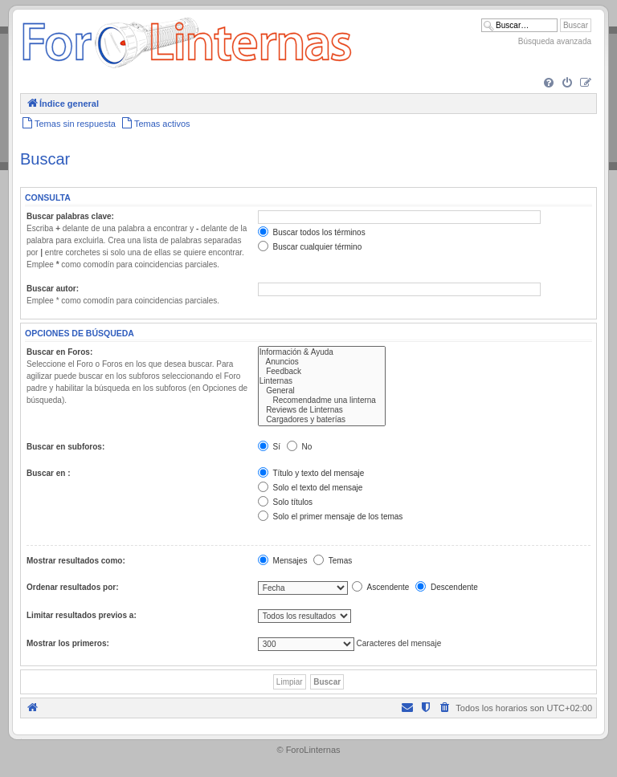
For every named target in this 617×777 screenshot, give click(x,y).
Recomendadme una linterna (321, 400)
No (300, 446)
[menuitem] (548, 83)
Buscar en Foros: (59, 352)
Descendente (446, 587)
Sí (269, 446)
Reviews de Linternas (321, 410)
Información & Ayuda (321, 352)
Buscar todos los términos (312, 232)
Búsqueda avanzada (554, 41)
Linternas (321, 381)
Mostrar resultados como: (76, 560)
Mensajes (283, 560)
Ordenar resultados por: (72, 587)
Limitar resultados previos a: (82, 615)
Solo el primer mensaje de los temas (330, 516)
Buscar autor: (53, 288)
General (321, 391)
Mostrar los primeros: (68, 643)
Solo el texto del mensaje (310, 487)
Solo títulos (285, 502)
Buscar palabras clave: (70, 216)
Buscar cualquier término (310, 246)
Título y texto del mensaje (311, 473)
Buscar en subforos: (65, 446)
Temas (332, 560)
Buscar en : (48, 473)
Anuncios (321, 362)
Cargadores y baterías (321, 420)
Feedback (321, 371)
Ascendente (380, 587)
